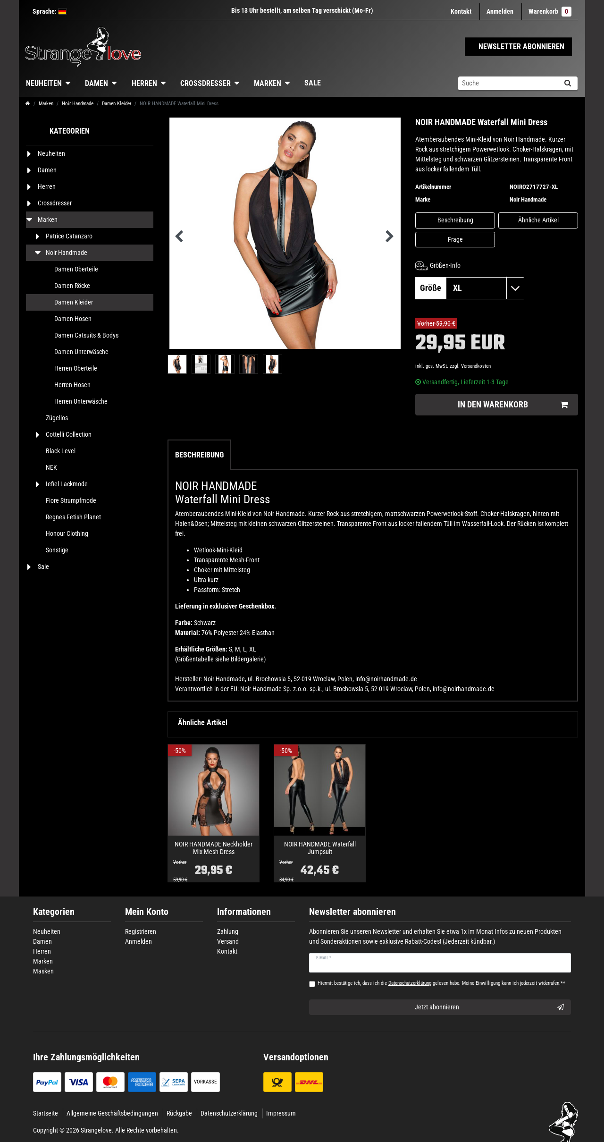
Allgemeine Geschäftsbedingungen (112, 1113)
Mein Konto (146, 911)
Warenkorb (549, 12)
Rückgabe (179, 1113)
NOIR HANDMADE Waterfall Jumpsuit (320, 848)
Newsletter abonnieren (352, 911)
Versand (228, 941)
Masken (43, 971)
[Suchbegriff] (507, 83)
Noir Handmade (77, 104)
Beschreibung (455, 220)
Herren (144, 83)
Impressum (281, 1113)
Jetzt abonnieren (489, 1007)
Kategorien (54, 911)
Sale (312, 82)
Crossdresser (205, 83)
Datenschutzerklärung (229, 1113)
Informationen (244, 911)
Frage (455, 239)
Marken (267, 83)
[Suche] (567, 83)
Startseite (45, 1113)
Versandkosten (476, 366)
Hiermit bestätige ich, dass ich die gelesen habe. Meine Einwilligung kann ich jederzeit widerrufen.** (441, 983)
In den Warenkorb (513, 404)
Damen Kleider (116, 104)
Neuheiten (44, 83)
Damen (96, 83)
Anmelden (138, 941)
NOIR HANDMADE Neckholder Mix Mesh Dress (213, 848)
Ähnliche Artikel (538, 220)
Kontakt (461, 11)
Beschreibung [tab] (199, 454)
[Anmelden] (500, 11)
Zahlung (227, 931)
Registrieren (140, 931)
